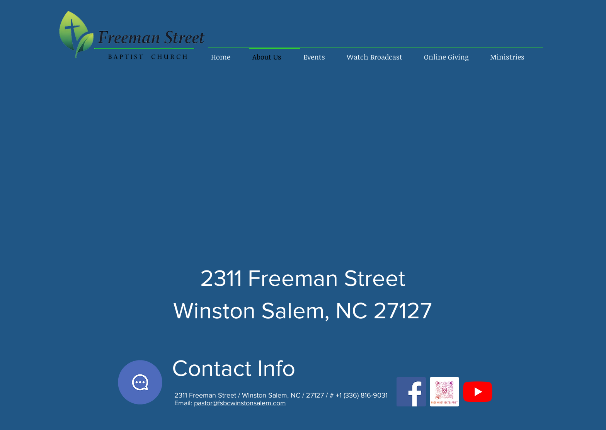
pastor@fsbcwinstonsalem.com (240, 403)
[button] (515, 53)
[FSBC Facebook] (411, 391)
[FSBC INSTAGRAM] (444, 391)
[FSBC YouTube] (477, 391)
